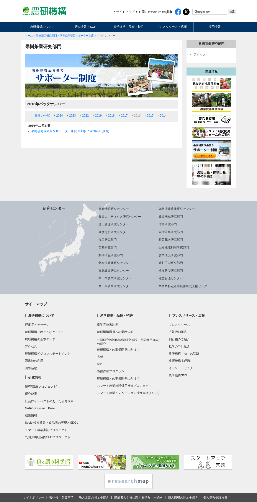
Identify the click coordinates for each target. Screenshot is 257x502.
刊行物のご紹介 (179, 339)
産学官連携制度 (107, 324)
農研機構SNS (178, 375)
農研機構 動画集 (180, 360)
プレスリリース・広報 (172, 26)
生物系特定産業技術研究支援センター (184, 286)
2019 (98, 115)
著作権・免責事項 (61, 497)
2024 (59, 115)
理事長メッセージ (37, 324)
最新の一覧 (42, 115)
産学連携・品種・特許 (128, 26)
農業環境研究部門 (171, 255)
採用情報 (215, 26)
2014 (163, 115)
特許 (100, 364)
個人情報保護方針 (215, 497)
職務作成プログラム (110, 371)
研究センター (54, 208)
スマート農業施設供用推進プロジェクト (124, 385)
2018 (111, 115)
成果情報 (31, 415)
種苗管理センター (171, 278)
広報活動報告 (178, 332)
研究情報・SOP (85, 26)
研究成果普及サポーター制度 (77, 35)
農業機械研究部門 (171, 216)
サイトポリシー (33, 497)
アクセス (31, 346)
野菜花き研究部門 (171, 239)
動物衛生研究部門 (110, 255)
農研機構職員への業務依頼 (115, 332)
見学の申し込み (179, 346)
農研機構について (42, 26)
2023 (72, 115)
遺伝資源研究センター (113, 224)
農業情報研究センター (113, 209)
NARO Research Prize (40, 408)
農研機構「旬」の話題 (184, 353)
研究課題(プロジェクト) (41, 386)
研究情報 (34, 377)
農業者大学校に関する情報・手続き (138, 497)
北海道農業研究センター (115, 263)
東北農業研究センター (113, 270)
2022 (85, 115)
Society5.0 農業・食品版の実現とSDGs (51, 422)
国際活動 (31, 368)
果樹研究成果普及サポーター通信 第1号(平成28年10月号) (70, 131)
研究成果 (31, 393)
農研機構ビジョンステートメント (47, 353)
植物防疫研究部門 (171, 270)
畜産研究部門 (107, 247)
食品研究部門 (107, 239)
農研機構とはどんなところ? (44, 332)
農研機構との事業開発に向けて (118, 349)
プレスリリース (179, 324)
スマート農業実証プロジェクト (46, 430)
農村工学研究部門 (171, 263)
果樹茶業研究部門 (46, 35)
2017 (124, 115)
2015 (150, 115)
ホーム (29, 35)
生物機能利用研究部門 (174, 247)
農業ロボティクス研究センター (119, 216)
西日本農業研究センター (115, 286)
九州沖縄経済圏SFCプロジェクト (47, 437)
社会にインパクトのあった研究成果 (49, 401)
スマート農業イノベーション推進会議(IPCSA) (128, 393)
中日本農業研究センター (115, 278)
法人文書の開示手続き (94, 497)
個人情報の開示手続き (183, 497)
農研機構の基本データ (40, 339)
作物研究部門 (168, 224)
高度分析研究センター (113, 232)
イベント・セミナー (182, 368)
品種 (100, 357)
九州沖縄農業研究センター (177, 209)
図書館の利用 (34, 360)
